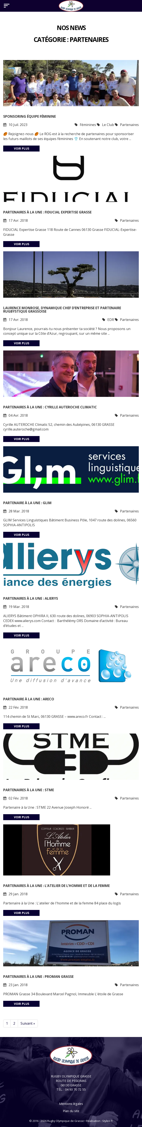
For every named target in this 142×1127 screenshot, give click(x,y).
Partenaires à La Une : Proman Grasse (38, 976)
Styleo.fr (107, 1121)
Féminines (88, 124)
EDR (110, 319)
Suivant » (28, 1023)
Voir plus (21, 148)
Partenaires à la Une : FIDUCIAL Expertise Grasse (47, 212)
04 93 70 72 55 (75, 1089)
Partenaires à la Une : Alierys (30, 598)
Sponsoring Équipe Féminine (29, 116)
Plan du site (71, 1111)
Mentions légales (71, 1104)
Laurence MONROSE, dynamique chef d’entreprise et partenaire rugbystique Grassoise (62, 309)
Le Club (108, 124)
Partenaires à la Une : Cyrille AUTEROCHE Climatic (50, 407)
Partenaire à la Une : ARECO (28, 699)
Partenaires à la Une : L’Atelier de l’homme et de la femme (56, 885)
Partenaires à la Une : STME (28, 790)
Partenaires (129, 124)
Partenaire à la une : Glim (27, 503)
